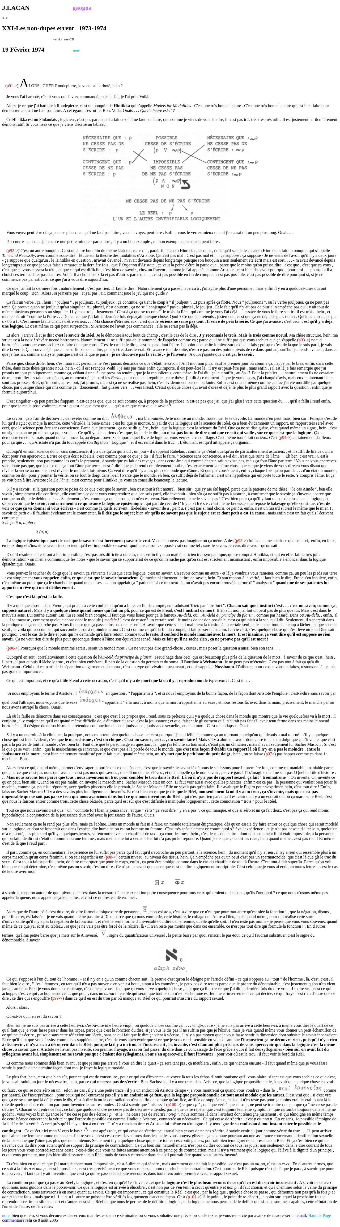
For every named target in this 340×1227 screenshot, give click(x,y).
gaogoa (82, 7)
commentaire (13, 1220)
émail (301, 1215)
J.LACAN (15, 7)
